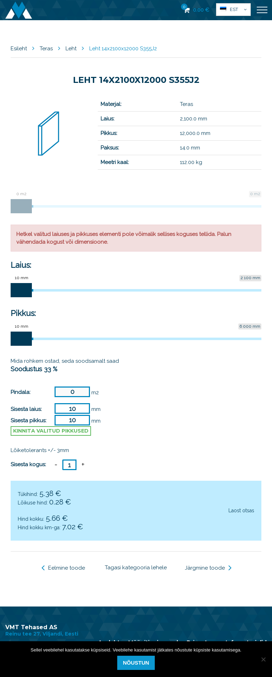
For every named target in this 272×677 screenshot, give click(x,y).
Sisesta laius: (26, 409)
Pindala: (20, 392)
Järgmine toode (208, 568)
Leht (71, 48)
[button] (233, 9)
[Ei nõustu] (263, 659)
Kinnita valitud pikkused (51, 431)
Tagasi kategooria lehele (136, 567)
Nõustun (136, 663)
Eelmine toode (63, 568)
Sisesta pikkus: (28, 420)
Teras (46, 48)
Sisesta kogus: (28, 464)
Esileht (19, 48)
